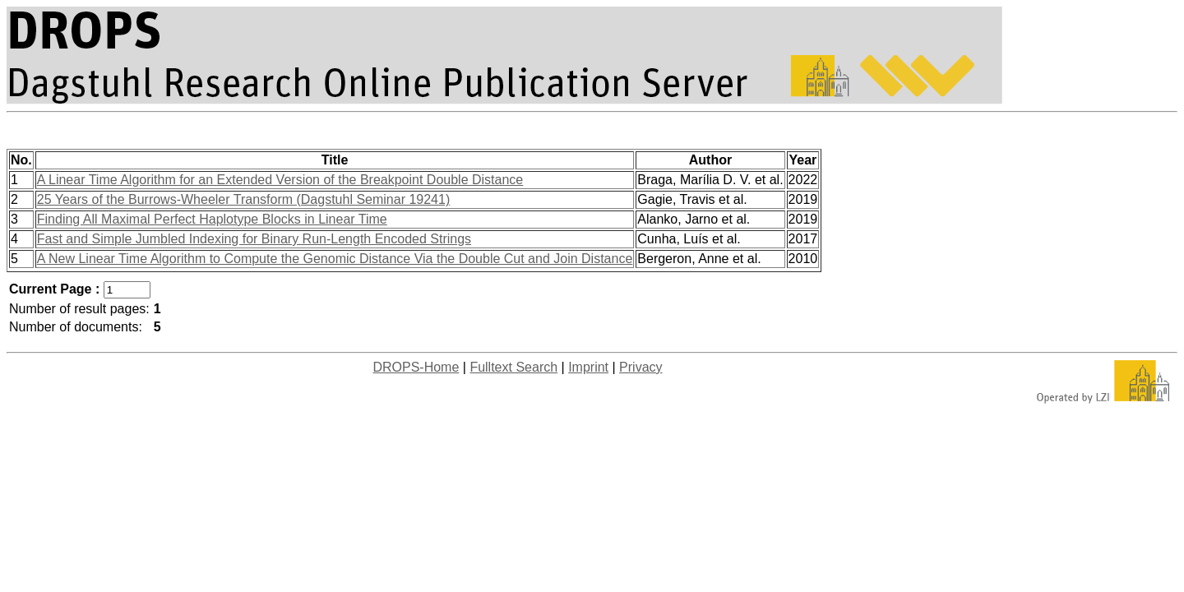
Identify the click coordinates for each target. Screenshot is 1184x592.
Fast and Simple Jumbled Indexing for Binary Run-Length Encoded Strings (254, 239)
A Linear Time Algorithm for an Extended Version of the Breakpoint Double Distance (280, 180)
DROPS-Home (415, 367)
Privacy (640, 367)
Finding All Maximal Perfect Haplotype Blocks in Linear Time (212, 219)
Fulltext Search (513, 367)
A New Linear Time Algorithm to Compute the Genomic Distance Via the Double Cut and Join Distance (335, 259)
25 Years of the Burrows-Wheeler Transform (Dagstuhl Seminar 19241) (243, 199)
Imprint (588, 367)
